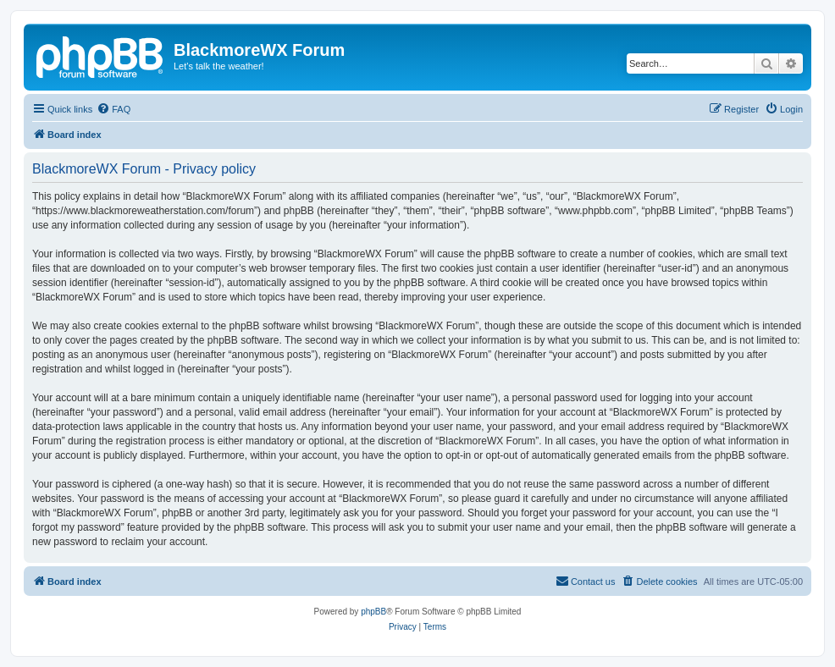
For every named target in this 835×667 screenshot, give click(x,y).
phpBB (373, 611)
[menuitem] (113, 109)
